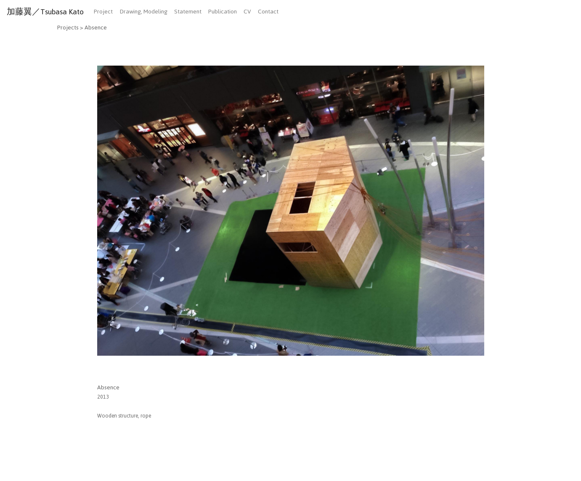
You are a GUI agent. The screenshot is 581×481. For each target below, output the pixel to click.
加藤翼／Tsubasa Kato (45, 12)
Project (103, 11)
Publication (222, 11)
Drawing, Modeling (143, 11)
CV (247, 11)
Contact (268, 11)
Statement (188, 11)
